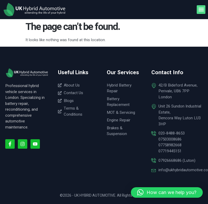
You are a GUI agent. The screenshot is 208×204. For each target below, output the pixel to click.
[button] (201, 9)
